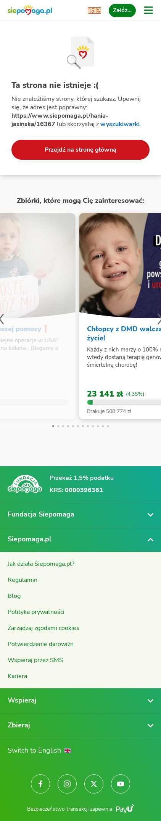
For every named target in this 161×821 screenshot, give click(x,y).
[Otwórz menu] (148, 10)
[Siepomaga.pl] (30, 10)
